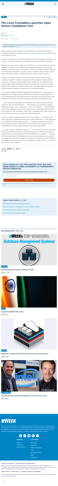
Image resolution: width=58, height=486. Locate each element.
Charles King (5, 356)
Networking (34, 457)
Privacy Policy (15, 471)
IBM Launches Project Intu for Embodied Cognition (16, 203)
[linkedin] (24, 435)
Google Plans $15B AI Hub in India (12, 312)
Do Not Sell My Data (20, 476)
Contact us (19, 444)
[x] (37, 435)
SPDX (39, 92)
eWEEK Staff (4, 314)
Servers (4, 17)
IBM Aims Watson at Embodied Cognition (14, 213)
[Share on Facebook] (49, 17)
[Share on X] (51, 17)
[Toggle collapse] (4, 481)
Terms (47, 183)
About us (19, 442)
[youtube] (29, 435)
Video (32, 450)
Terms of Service (5, 471)
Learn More (17, 46)
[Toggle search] (55, 4)
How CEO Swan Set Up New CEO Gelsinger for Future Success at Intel (24, 396)
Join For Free (29, 180)
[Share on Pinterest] (54, 17)
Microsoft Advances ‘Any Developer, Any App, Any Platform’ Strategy (21, 206)
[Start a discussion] (47, 17)
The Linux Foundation (34, 53)
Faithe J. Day (5, 272)
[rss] (33, 435)
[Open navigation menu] (3, 4)
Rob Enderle (4, 398)
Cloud (32, 455)
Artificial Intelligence (36, 447)
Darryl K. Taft (7, 35)
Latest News (34, 443)
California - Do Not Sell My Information (30, 471)
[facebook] (20, 435)
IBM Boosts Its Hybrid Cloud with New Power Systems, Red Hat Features (24, 354)
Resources (33, 445)
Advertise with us (21, 447)
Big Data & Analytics (36, 452)
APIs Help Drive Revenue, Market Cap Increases (16, 210)
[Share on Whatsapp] (56, 17)
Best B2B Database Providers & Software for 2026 (17, 270)
